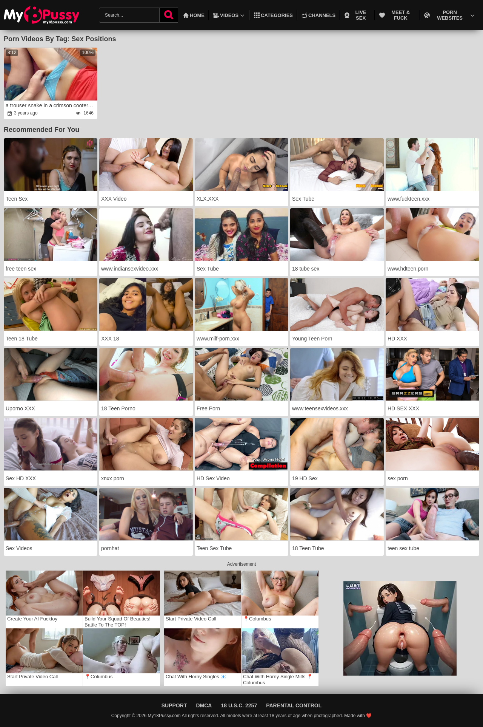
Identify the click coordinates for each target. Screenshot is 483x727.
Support (174, 705)
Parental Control (293, 705)
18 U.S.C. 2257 (239, 705)
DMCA (204, 705)
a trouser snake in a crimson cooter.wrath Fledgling (51, 105)
